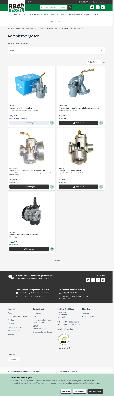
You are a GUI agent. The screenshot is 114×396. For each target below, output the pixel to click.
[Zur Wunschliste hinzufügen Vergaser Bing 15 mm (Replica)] (52, 123)
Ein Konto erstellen (89, 316)
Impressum (37, 313)
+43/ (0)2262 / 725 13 (84, 2)
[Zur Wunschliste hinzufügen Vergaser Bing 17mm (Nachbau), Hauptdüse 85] (52, 187)
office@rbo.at (69, 329)
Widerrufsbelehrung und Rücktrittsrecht (42, 321)
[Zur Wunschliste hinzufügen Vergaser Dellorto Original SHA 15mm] (52, 249)
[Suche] (69, 7)
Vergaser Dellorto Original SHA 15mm (23, 234)
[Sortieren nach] (94, 62)
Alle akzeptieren (95, 391)
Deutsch (13, 359)
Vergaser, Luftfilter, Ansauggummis (59, 28)
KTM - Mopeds (40, 28)
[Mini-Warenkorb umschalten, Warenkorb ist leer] (103, 7)
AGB (34, 316)
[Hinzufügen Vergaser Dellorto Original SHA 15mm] (29, 249)
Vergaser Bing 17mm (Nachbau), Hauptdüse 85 (27, 170)
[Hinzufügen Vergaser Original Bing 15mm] (78, 187)
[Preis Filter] (56, 50)
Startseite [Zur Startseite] (11, 28)
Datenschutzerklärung (93, 383)
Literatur (61, 14)
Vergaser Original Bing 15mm (70, 170)
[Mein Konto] (92, 7)
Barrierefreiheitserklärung (42, 332)
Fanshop (50, 14)
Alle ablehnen (79, 391)
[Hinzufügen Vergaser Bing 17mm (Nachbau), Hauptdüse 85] (29, 187)
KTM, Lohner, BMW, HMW (32, 14)
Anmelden (86, 313)
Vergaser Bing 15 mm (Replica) (20, 108)
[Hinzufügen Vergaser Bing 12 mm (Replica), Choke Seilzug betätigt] (78, 123)
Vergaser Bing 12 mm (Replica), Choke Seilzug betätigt (79, 108)
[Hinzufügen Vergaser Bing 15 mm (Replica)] (29, 123)
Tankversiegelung (75, 14)
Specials (56, 22)
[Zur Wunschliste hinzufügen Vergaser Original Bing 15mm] (101, 187)
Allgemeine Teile (91, 14)
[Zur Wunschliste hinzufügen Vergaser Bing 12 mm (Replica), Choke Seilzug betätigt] (101, 123)
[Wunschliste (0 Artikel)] (98, 7)
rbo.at (102, 2)
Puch (17, 14)
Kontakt (95, 2)
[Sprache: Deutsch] (32, 2)
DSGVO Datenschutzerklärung (41, 327)
